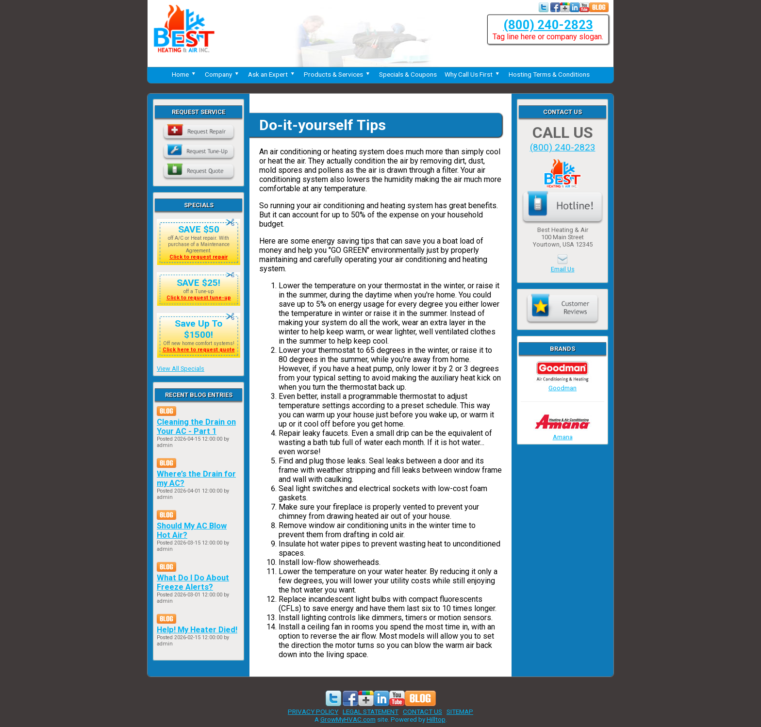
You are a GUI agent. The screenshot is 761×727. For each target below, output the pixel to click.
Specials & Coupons (408, 74)
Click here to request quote (199, 350)
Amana (562, 433)
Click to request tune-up (198, 298)
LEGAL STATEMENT (370, 711)
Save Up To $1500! (198, 329)
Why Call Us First (473, 74)
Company (222, 74)
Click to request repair (198, 257)
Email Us (563, 269)
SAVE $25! (198, 282)
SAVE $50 (198, 229)
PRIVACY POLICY (313, 711)
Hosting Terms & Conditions (549, 74)
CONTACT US (422, 711)
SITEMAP (460, 711)
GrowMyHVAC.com (348, 719)
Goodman (562, 384)
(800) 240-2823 (548, 24)
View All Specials (180, 368)
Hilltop (436, 719)
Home (184, 74)
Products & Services (337, 74)
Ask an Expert (272, 74)
